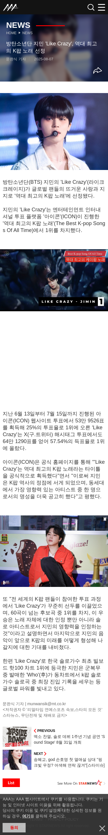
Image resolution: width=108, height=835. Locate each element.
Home (11, 33)
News (27, 33)
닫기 (102, 828)
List (11, 782)
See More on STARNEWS (81, 782)
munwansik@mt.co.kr (46, 703)
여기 (26, 816)
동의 (14, 827)
